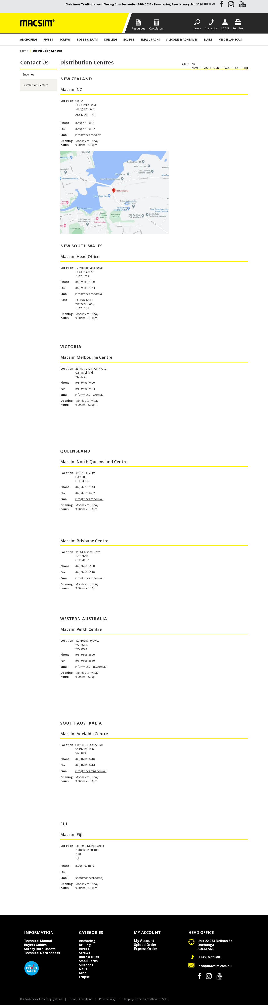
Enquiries (28, 74)
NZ (193, 64)
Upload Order (145, 945)
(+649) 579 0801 (209, 957)
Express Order (145, 949)
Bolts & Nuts (87, 39)
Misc (82, 973)
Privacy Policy (107, 999)
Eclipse (128, 39)
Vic (206, 68)
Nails (208, 39)
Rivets (48, 39)
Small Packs (150, 39)
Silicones (86, 965)
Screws (65, 39)
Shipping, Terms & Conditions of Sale (145, 999)
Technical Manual (38, 941)
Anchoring (28, 39)
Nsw (194, 68)
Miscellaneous (230, 39)
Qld (216, 68)
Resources (138, 28)
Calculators (156, 28)
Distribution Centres (35, 85)
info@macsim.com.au (89, 294)
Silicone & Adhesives (182, 39)
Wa (227, 68)
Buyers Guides (35, 945)
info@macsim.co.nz (88, 135)
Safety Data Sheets (39, 949)
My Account (144, 941)
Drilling (110, 39)
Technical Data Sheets (42, 953)
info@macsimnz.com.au (90, 667)
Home (24, 51)
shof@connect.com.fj (89, 878)
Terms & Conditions (80, 999)
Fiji (246, 68)
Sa (236, 68)
